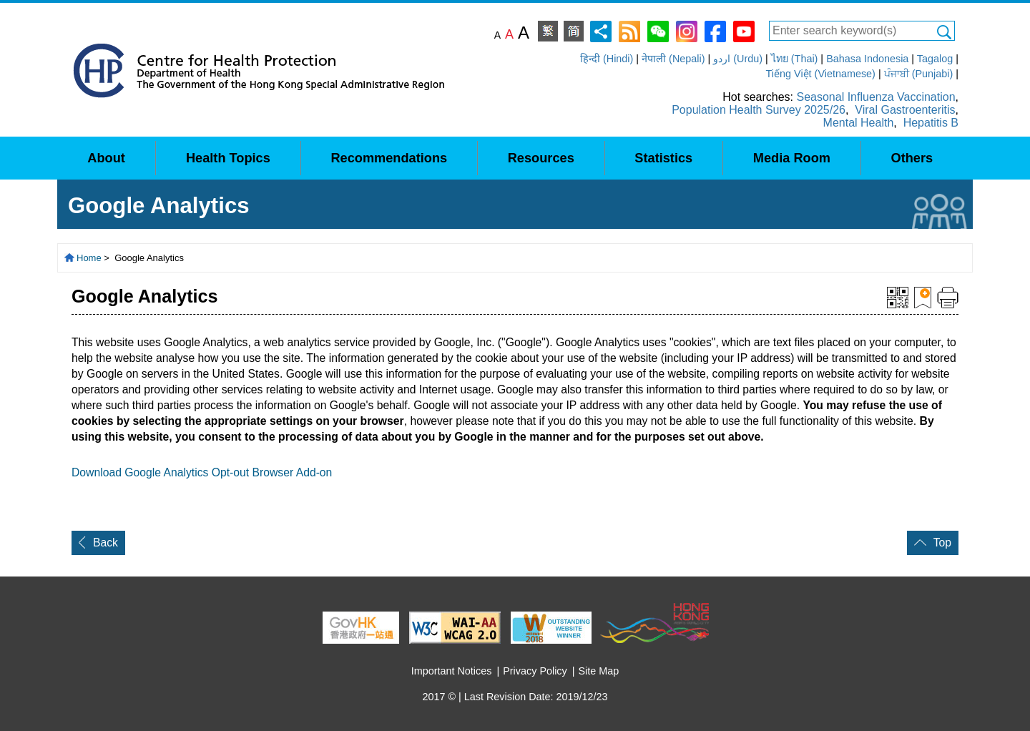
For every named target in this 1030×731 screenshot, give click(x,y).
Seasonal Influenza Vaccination (875, 97)
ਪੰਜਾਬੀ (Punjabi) (918, 73)
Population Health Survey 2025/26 (758, 110)
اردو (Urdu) (737, 58)
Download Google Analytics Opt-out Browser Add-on (202, 472)
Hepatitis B (930, 123)
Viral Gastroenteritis (905, 110)
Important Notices (451, 671)
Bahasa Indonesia (867, 58)
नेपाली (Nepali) (673, 58)
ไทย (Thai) (794, 58)
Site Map (599, 671)
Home (89, 257)
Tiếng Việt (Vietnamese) (821, 73)
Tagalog (935, 58)
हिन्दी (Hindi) (606, 58)
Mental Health (858, 123)
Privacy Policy (535, 671)
